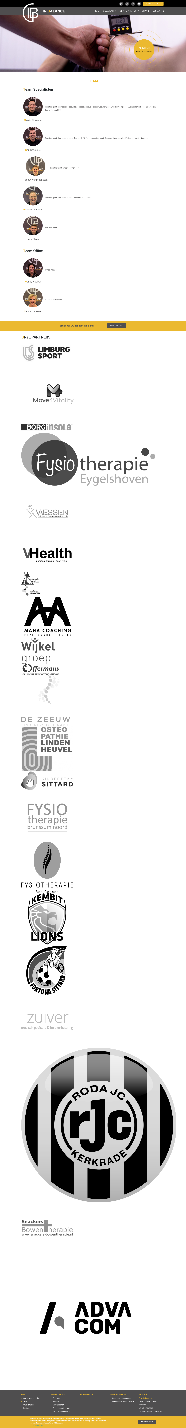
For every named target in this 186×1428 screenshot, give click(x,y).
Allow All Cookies (147, 1422)
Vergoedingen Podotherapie (123, 1401)
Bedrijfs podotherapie (62, 1411)
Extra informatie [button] (141, 11)
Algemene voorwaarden (121, 1398)
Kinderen (56, 1401)
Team (25, 1401)
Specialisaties (58, 1394)
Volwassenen (58, 1405)
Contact (157, 11)
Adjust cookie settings (38, 1425)
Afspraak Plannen (153, 4)
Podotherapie (125, 11)
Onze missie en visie (31, 1398)
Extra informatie (118, 1394)
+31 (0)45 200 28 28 (146, 1408)
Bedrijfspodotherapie (61, 1408)
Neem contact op (116, 325)
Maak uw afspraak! (144, 51)
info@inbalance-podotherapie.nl (151, 1411)
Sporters (56, 1398)
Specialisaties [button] (109, 11)
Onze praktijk (28, 1405)
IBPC (23, 1394)
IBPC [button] (97, 11)
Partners (26, 1408)
